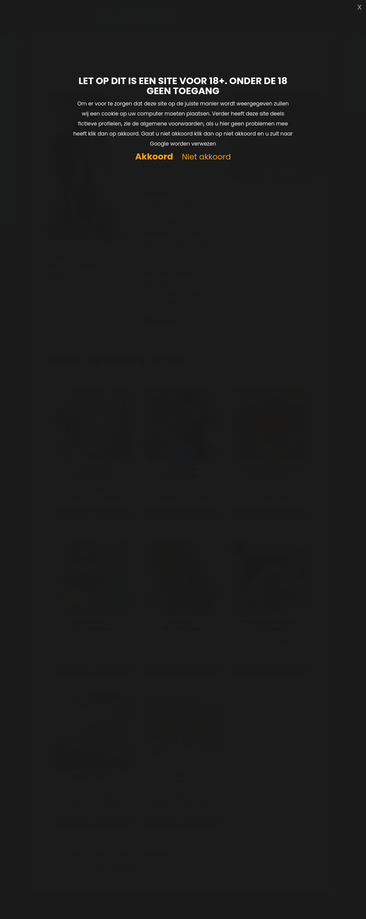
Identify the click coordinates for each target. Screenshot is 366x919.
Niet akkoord (206, 157)
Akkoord (154, 157)
